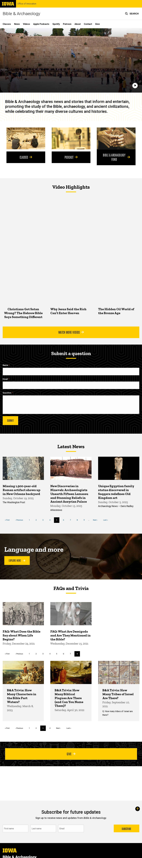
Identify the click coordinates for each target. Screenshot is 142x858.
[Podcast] (71, 138)
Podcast (71, 157)
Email (5, 379)
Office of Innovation (26, 4)
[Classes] (25, 138)
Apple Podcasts (41, 24)
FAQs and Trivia (71, 588)
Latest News (71, 446)
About (78, 24)
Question (7, 393)
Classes (7, 24)
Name (5, 365)
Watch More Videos (71, 332)
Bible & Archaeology (21, 13)
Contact (88, 24)
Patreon (67, 24)
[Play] (135, 85)
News (17, 24)
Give (97, 24)
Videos (26, 24)
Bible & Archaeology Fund (116, 157)
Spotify (56, 24)
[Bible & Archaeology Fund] (116, 138)
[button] (132, 14)
